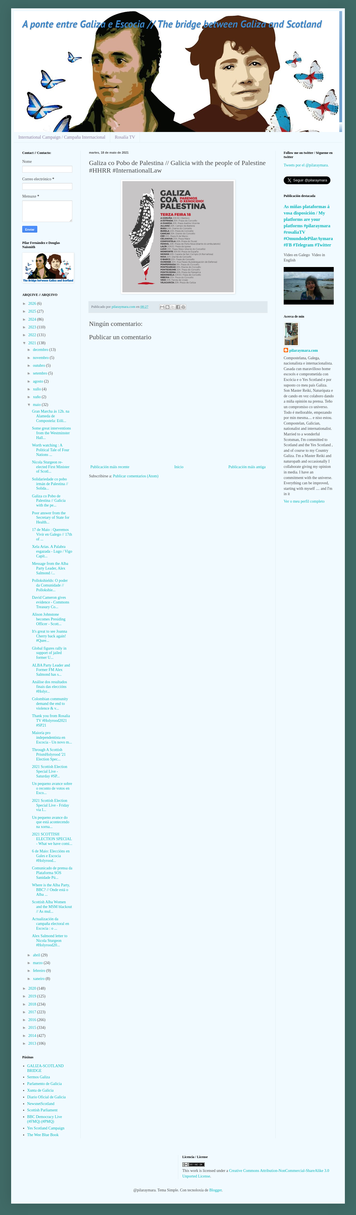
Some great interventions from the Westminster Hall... (51, 433)
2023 (32, 327)
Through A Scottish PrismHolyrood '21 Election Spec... (49, 754)
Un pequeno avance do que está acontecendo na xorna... (50, 822)
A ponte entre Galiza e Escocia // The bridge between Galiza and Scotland (172, 23)
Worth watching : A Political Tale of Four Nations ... (50, 450)
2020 (32, 988)
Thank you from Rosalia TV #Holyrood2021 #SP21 (51, 720)
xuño (37, 397)
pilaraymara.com (303, 350)
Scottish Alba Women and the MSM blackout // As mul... (52, 907)
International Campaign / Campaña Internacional (61, 137)
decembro (41, 350)
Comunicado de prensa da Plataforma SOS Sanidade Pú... (52, 873)
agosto (38, 381)
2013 (32, 1043)
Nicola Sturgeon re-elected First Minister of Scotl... (51, 467)
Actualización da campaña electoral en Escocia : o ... (50, 923)
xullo (37, 389)
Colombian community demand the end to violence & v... (50, 703)
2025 (32, 311)
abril (37, 955)
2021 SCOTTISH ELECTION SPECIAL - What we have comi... (52, 839)
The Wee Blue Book (43, 1135)
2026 (32, 303)
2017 (32, 1012)
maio (37, 405)
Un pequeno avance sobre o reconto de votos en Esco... (52, 788)
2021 (32, 343)
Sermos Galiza (38, 1077)
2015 (32, 1028)
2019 (32, 996)
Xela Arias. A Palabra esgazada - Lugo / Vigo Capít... (52, 551)
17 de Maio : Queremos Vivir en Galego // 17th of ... (52, 534)
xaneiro (39, 979)
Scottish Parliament (42, 1110)
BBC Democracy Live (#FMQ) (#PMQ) (44, 1119)
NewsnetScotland (41, 1104)
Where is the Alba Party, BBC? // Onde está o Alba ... (51, 890)
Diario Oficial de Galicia (46, 1097)
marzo (38, 963)
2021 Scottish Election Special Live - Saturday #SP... (49, 771)
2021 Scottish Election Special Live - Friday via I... (50, 805)
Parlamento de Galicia (44, 1084)
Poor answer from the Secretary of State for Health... (50, 518)
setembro (40, 373)
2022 (32, 335)
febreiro (39, 971)
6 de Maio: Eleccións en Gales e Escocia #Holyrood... (51, 856)
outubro (39, 365)
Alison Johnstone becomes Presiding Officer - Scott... (48, 619)
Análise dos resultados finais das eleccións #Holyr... (49, 686)
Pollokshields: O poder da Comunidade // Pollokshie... (50, 585)
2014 (32, 1036)
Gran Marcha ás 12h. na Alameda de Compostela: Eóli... (50, 416)
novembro (41, 358)
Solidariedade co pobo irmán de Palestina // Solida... (50, 484)
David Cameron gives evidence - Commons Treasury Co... (50, 602)
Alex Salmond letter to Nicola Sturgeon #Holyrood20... (49, 940)
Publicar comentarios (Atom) (135, 476)
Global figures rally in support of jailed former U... (49, 653)
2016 (32, 1020)
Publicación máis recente (109, 467)
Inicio (179, 467)
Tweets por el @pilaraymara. (306, 165)
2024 (32, 319)
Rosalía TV (125, 137)
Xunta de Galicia (40, 1090)
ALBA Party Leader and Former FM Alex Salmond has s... (51, 670)
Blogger (215, 1190)
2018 (32, 1004)
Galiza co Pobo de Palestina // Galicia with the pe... (49, 501)
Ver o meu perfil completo (304, 501)
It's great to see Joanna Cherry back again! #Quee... (49, 636)
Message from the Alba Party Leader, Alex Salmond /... (50, 568)
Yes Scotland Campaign (46, 1128)
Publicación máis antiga (247, 467)
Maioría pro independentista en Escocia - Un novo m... (52, 737)
